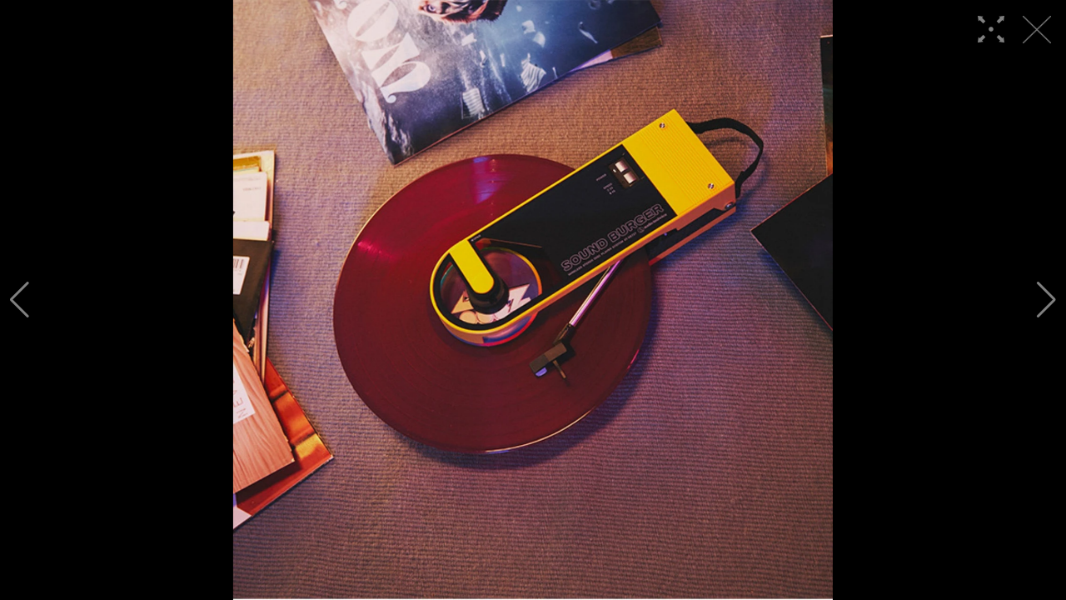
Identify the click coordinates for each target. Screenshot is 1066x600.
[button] (19, 300)
